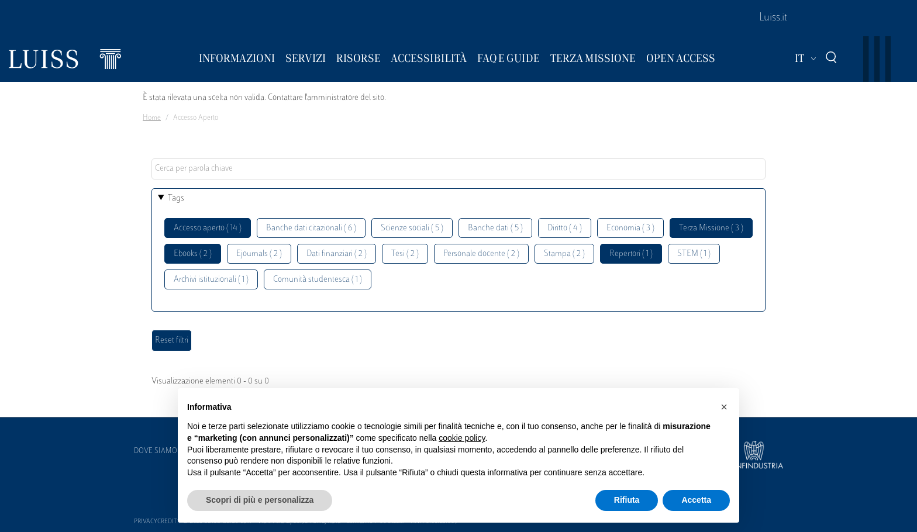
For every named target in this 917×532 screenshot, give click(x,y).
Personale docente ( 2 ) (481, 254)
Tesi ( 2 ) (405, 254)
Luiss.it (773, 18)
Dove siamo (155, 451)
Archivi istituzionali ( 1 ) (211, 279)
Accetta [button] (696, 500)
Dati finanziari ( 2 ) (336, 254)
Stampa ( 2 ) (564, 254)
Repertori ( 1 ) (631, 254)
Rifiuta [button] (627, 500)
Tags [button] (176, 198)
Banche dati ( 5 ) (495, 228)
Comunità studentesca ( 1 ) (317, 279)
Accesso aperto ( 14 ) (208, 228)
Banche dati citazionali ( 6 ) (311, 228)
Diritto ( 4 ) (564, 228)
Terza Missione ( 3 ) (711, 228)
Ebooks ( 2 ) (193, 254)
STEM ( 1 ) (694, 254)
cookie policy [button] (462, 438)
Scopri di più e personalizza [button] (259, 500)
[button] (724, 407)
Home (152, 118)
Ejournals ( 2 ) (259, 254)
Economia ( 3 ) (630, 228)
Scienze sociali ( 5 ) (412, 228)
